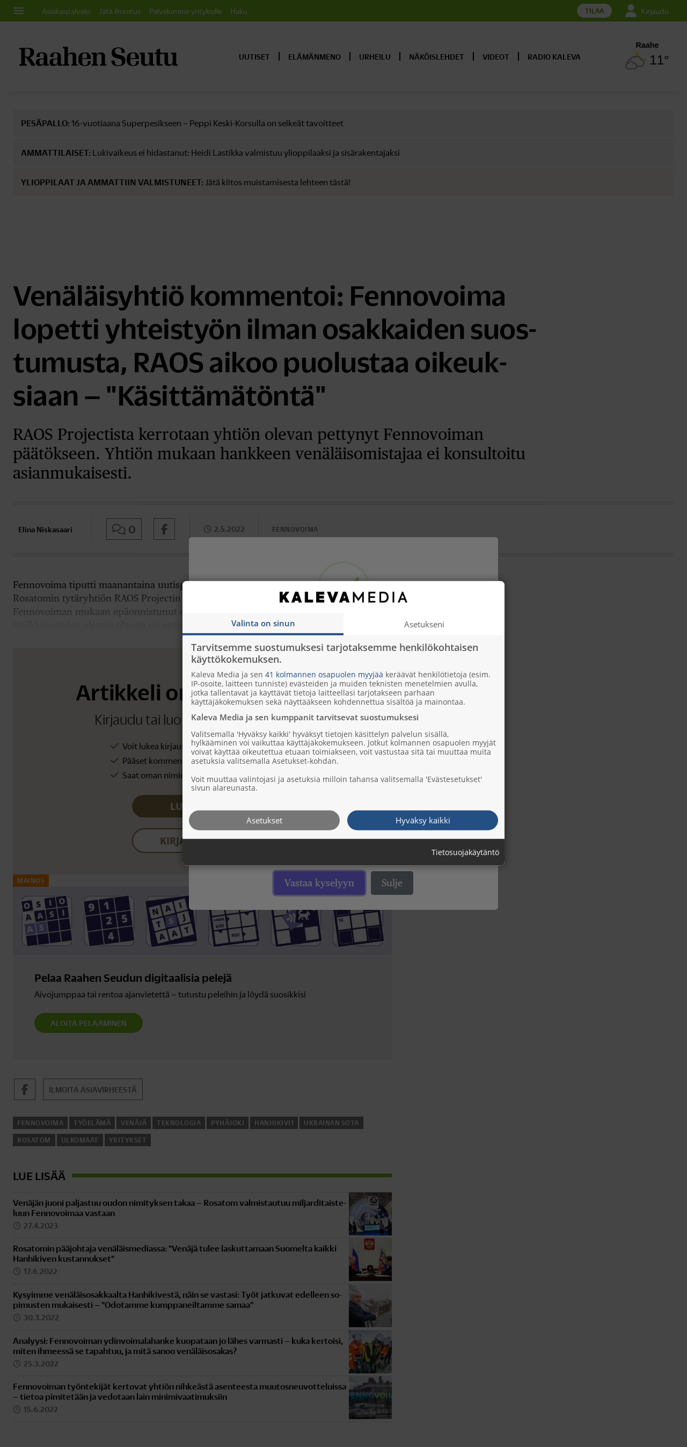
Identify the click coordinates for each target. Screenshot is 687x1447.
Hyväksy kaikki (423, 820)
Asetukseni (424, 624)
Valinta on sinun (263, 623)
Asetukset (264, 820)
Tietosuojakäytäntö (465, 852)
